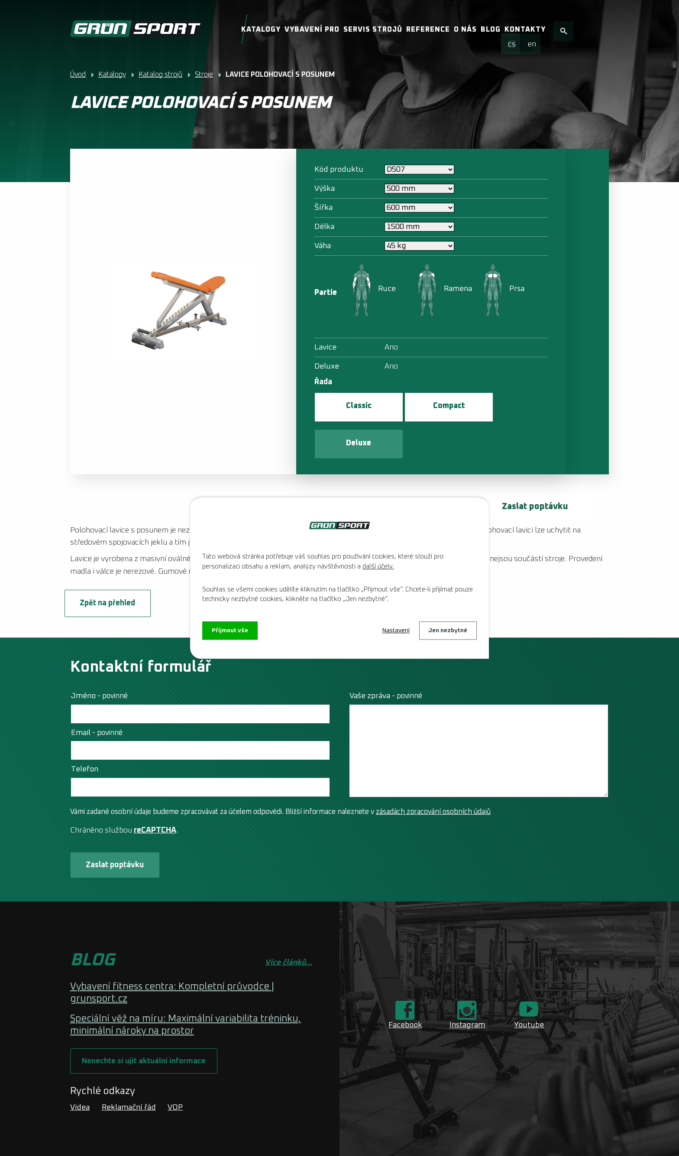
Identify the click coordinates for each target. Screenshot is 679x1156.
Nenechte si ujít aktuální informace (144, 1027)
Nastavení (395, 630)
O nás (465, 29)
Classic (352, 406)
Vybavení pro (312, 29)
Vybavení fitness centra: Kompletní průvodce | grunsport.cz (172, 958)
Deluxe (507, 406)
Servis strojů (372, 29)
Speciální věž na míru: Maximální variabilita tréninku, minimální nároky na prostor (185, 990)
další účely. (378, 566)
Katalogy (261, 29)
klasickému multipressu (330, 494)
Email (97, 697)
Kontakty (525, 29)
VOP (175, 1074)
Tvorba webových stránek (157, 1142)
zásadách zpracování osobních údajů (433, 776)
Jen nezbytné (447, 630)
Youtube (529, 990)
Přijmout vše (230, 630)
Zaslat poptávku (533, 470)
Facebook (405, 990)
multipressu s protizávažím (425, 494)
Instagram (467, 990)
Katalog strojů (160, 74)
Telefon (84, 734)
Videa (80, 1074)
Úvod (78, 74)
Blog (491, 29)
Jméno (99, 661)
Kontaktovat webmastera (198, 1132)
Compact (430, 406)
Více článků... (288, 927)
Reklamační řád (129, 1074)
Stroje (204, 74)
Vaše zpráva (385, 661)
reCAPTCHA (155, 795)
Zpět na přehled (114, 567)
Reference (428, 29)
